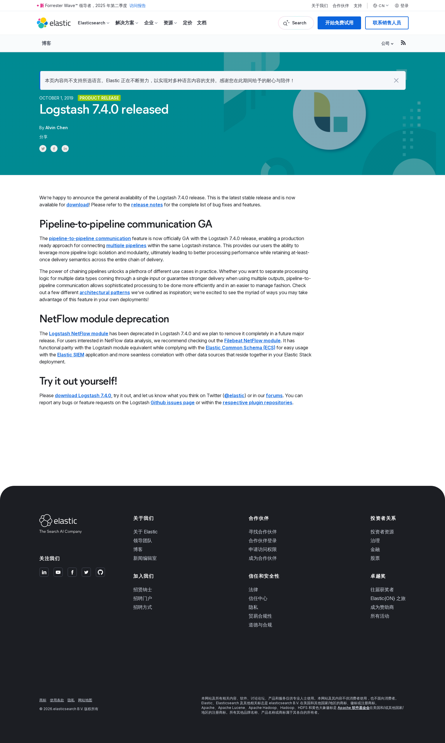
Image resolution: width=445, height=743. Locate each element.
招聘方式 (142, 607)
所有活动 (379, 616)
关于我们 (319, 6)
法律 (253, 589)
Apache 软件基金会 (354, 707)
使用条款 (57, 700)
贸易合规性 (260, 616)
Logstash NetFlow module (78, 333)
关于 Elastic (145, 532)
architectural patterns (105, 292)
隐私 (253, 607)
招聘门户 (142, 598)
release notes (147, 205)
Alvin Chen (56, 127)
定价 (187, 23)
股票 (375, 558)
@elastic (234, 395)
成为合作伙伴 (263, 558)
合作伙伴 (341, 6)
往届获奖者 (382, 589)
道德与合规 (260, 625)
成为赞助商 (382, 607)
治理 (375, 540)
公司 (385, 43)
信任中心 (258, 598)
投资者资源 (382, 532)
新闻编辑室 (145, 558)
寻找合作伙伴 (263, 532)
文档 (201, 23)
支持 (358, 6)
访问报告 (137, 5)
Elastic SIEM (70, 355)
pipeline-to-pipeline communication (90, 238)
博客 (46, 43)
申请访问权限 (263, 549)
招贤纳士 (142, 589)
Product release (99, 97)
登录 (402, 5)
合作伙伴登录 (263, 540)
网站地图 (85, 700)
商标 (42, 700)
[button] (396, 80)
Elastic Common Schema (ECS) (240, 348)
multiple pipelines (126, 245)
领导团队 (142, 540)
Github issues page (173, 402)
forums (274, 395)
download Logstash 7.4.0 (83, 395)
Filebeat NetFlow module (252, 340)
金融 (375, 549)
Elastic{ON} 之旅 (388, 598)
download (77, 205)
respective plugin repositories (257, 402)
